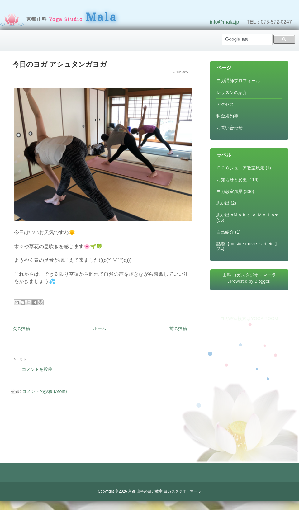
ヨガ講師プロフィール (238, 80)
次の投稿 (21, 328)
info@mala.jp (224, 22)
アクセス (225, 104)
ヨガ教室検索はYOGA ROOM (249, 318)
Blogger (261, 281)
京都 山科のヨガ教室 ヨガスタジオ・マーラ (164, 491)
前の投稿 (178, 328)
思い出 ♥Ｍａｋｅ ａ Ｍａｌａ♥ (247, 214)
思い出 (223, 203)
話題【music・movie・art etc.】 (247, 243)
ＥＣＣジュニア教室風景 (240, 167)
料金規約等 (227, 115)
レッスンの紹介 (231, 92)
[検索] (246, 39)
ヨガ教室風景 (229, 191)
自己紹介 (225, 231)
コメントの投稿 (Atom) (44, 391)
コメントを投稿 (37, 369)
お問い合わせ (229, 127)
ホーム (99, 328)
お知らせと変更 (231, 179)
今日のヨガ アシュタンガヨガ (59, 64)
